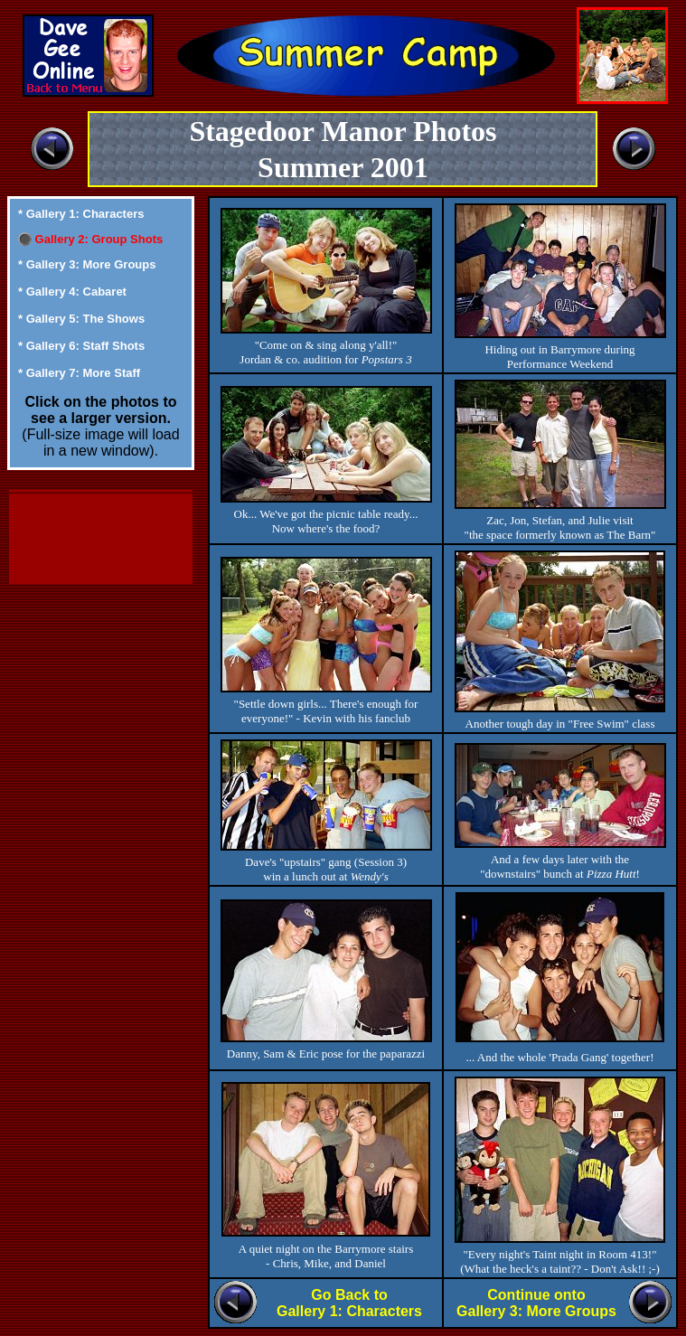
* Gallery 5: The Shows (81, 318)
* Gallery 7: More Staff (79, 373)
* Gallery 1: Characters (81, 214)
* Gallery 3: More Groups (86, 264)
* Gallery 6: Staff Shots (81, 346)
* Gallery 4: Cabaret (72, 291)
